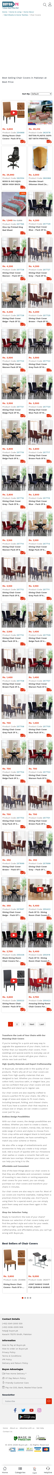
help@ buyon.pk (10, 1331)
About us (14, 1421)
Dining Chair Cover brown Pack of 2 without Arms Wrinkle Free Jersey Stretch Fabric (40, 822)
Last (42, 1024)
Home (4, 12)
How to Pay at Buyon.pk (13, 1345)
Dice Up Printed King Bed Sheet (12, 228)
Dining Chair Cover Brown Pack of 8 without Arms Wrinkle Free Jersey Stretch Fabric (40, 457)
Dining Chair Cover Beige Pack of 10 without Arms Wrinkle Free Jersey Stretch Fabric (13, 411)
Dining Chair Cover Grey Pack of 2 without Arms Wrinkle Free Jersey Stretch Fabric (13, 822)
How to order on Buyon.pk (15, 1348)
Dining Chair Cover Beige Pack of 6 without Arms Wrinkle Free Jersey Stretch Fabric (40, 548)
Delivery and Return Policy (15, 1363)
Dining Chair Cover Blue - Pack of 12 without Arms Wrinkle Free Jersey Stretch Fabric (40, 228)
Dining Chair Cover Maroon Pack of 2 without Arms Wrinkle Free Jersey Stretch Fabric (40, 777)
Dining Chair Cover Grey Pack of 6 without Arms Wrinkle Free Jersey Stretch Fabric (40, 594)
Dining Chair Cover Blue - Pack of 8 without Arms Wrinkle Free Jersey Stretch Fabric (40, 503)
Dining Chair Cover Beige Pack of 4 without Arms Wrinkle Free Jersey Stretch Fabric (40, 640)
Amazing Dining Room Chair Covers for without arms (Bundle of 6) (40, 1005)
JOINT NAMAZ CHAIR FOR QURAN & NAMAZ (39, 1285)
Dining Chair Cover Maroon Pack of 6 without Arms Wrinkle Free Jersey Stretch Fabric (13, 548)
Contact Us (7, 1424)
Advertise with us (27, 1421)
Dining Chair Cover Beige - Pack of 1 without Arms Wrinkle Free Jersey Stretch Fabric (13, 914)
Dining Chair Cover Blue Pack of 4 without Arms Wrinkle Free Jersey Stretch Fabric (40, 731)
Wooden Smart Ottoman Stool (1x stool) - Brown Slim (38, 183)
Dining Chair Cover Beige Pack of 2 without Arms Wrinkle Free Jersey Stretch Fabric (13, 777)
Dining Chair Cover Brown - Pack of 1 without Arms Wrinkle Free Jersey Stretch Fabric (13, 868)
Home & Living (15, 12)
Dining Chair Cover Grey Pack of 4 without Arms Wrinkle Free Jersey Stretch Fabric (13, 731)
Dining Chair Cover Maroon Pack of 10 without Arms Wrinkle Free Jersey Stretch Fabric (13, 366)
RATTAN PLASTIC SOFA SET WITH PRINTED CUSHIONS (40, 137)
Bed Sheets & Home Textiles (16, 15)
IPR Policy (7, 1359)
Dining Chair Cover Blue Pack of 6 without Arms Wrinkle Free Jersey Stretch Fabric (13, 640)
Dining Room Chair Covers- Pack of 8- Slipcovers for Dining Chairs (12, 137)
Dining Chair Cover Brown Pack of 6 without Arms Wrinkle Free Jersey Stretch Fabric (13, 594)
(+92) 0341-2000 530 (12, 1323)
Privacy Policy (8, 1352)
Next (32, 1024)
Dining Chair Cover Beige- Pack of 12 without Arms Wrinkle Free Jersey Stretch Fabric (13, 320)
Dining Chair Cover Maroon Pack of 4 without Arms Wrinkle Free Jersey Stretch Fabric (40, 685)
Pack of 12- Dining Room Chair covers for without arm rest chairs (40, 914)
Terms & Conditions (11, 1356)
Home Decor (28, 12)
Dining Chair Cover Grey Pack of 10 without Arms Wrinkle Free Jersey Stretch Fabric (40, 366)
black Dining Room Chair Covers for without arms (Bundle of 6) (13, 960)
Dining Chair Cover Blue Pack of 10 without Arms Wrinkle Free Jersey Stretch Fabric (40, 411)
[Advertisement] (27, 47)
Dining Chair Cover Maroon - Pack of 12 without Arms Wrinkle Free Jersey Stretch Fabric (13, 274)
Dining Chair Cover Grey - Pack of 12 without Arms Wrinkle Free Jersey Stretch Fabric (40, 274)
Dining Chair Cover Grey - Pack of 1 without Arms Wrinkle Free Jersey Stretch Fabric (40, 868)
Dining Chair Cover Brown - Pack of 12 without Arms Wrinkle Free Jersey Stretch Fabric (40, 320)
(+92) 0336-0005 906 (12, 1327)
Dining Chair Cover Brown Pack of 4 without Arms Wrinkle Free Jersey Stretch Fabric (13, 685)
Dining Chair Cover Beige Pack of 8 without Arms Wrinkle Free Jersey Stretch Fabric (13, 457)
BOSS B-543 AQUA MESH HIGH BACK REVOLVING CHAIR (11, 183)
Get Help (40, 1421)
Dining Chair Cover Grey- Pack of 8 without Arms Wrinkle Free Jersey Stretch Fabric (13, 503)
